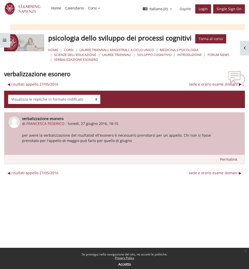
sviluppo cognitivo (154, 54)
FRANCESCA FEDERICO (45, 123)
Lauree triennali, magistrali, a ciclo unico (116, 50)
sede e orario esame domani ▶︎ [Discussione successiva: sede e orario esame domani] (215, 84)
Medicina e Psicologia (179, 50)
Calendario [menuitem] (74, 8)
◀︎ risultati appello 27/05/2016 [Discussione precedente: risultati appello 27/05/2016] (32, 84)
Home (53, 50)
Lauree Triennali (116, 54)
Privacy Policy (124, 258)
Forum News (218, 54)
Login (203, 8)
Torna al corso (211, 38)
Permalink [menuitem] (228, 159)
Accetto (124, 264)
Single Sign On (229, 8)
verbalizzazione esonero (76, 59)
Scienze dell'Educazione (75, 54)
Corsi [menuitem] (92, 8)
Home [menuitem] (56, 8)
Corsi (68, 50)
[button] (157, 9)
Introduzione (189, 54)
